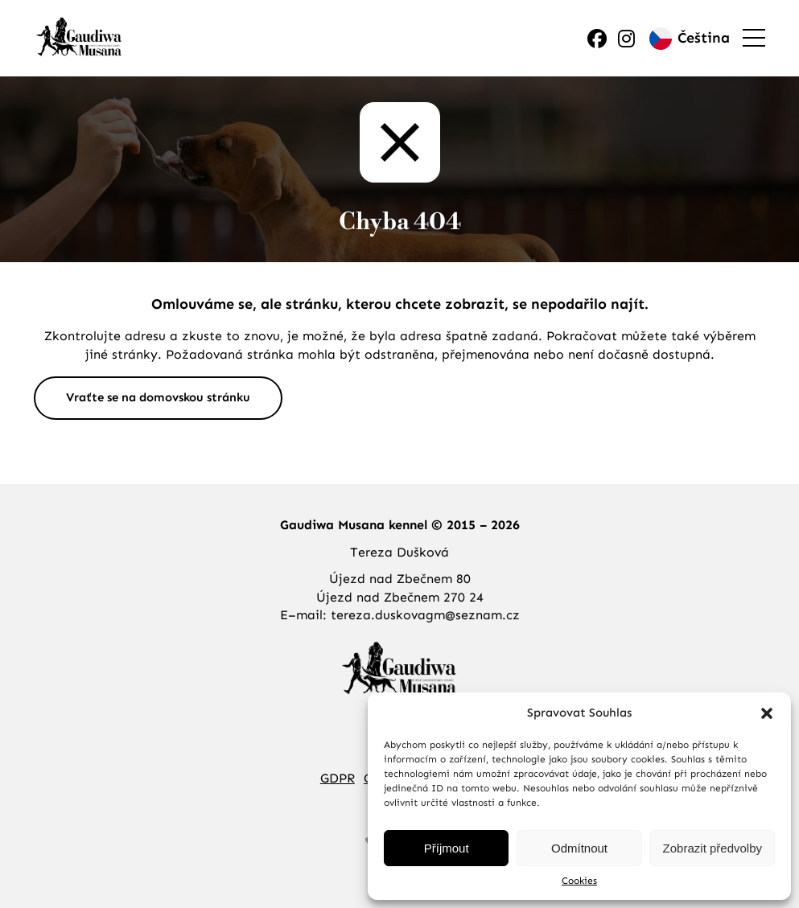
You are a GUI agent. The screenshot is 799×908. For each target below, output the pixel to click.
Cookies (579, 880)
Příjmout (446, 848)
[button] (767, 713)
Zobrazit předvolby (712, 848)
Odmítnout (579, 848)
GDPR (337, 778)
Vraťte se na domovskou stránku (158, 397)
